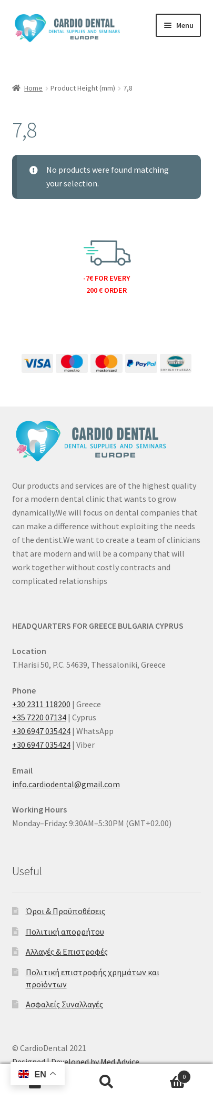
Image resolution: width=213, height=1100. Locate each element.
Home (33, 88)
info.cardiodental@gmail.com (66, 784)
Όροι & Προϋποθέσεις (65, 911)
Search (106, 1082)
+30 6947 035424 (41, 731)
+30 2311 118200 (41, 704)
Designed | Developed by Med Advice (75, 1061)
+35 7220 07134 (39, 717)
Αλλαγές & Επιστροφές (67, 951)
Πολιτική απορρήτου (65, 931)
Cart (166, 1074)
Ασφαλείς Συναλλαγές (64, 1004)
